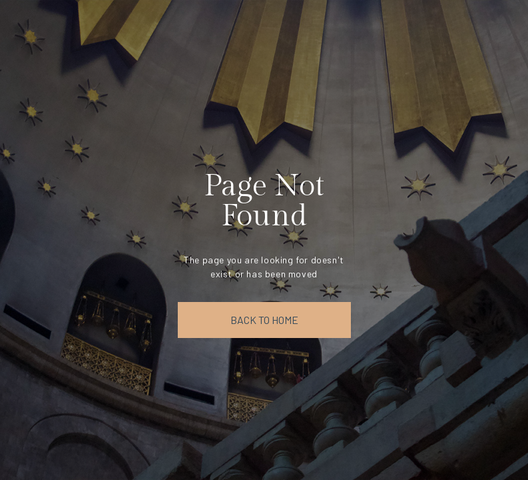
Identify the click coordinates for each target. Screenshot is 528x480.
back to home (264, 319)
